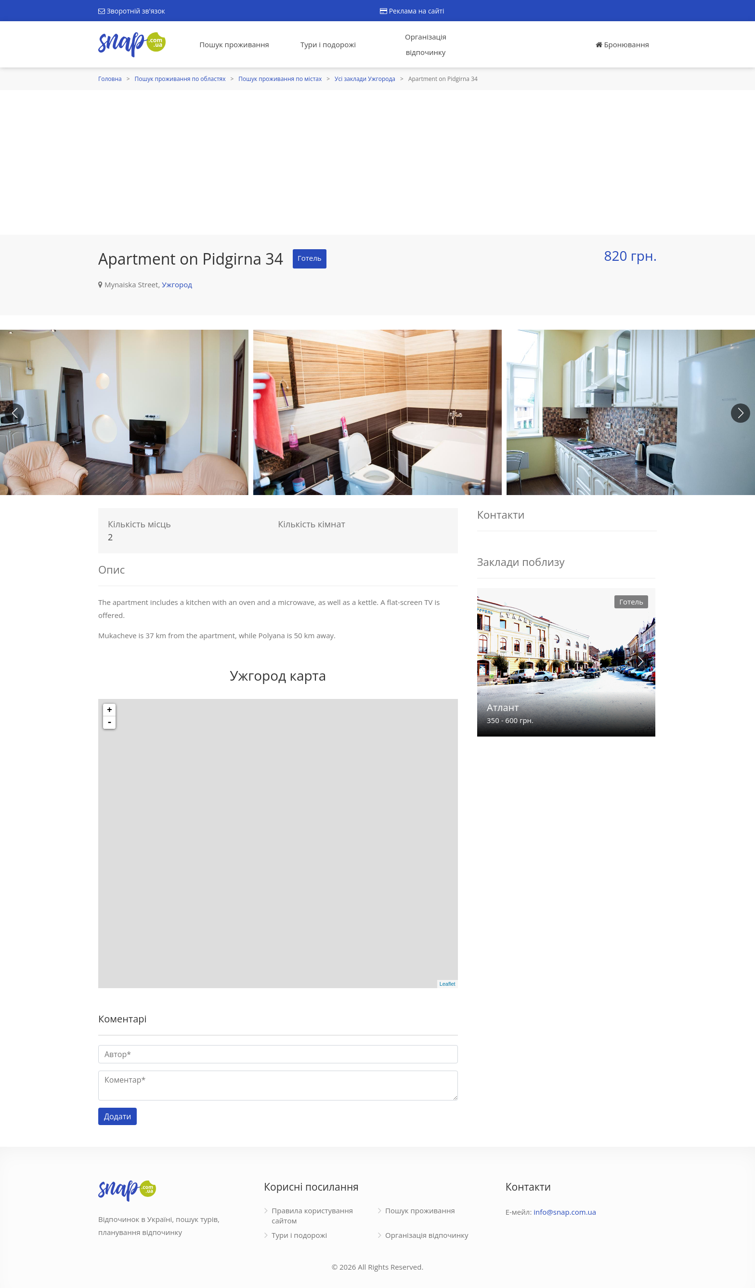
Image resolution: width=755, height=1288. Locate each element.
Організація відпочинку (425, 44)
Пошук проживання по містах (280, 79)
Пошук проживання (234, 44)
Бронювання (622, 44)
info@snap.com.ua (565, 1212)
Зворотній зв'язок (131, 10)
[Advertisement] (377, 162)
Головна (110, 79)
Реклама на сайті (412, 10)
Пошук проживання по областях (180, 79)
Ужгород (177, 284)
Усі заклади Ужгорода (365, 79)
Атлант (503, 707)
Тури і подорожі (328, 44)
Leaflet (448, 984)
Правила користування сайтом (312, 1215)
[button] (740, 413)
